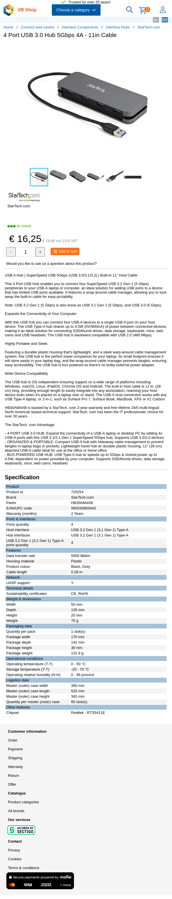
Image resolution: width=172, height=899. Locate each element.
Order (12, 740)
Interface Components (80, 27)
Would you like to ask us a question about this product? (51, 263)
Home (8, 27)
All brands (16, 811)
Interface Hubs (118, 27)
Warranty (15, 767)
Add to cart (65, 251)
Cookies (14, 859)
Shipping (15, 758)
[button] (163, 48)
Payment (15, 749)
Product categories (23, 802)
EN (164, 20)
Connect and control (37, 27)
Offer (12, 784)
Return (13, 775)
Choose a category (76, 10)
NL (155, 20)
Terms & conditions (23, 868)
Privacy (14, 850)
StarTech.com (149, 27)
